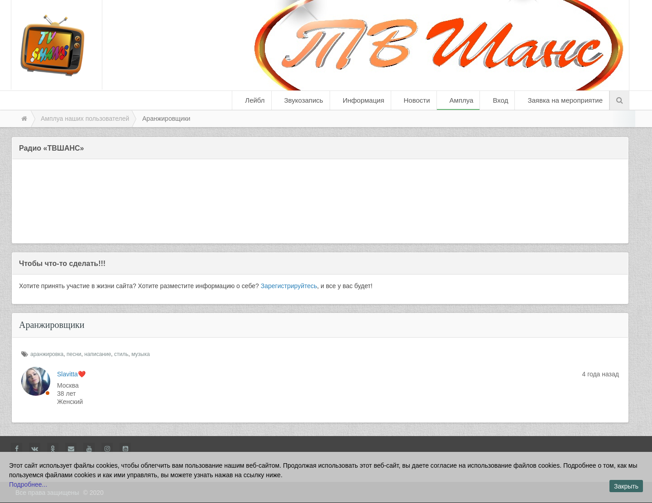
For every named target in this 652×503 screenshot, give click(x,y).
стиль (121, 354)
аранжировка (46, 354)
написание (97, 354)
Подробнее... (28, 484)
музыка (140, 354)
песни (74, 354)
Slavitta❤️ (71, 374)
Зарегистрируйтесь (289, 285)
